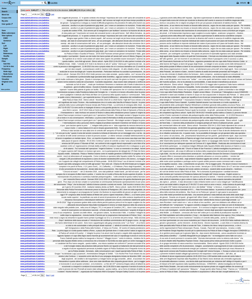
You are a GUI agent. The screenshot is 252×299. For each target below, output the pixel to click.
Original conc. (7, 82)
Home (4, 8)
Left (5, 46)
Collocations (7, 77)
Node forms (8, 74)
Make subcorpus (8, 33)
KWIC (5, 38)
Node (5, 51)
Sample (5, 59)
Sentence (7, 41)
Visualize (5, 79)
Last (52, 14)
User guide (6, 24)
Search (4, 12)
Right (5, 48)
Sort (3, 43)
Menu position (5, 89)
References (8, 54)
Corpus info (6, 18)
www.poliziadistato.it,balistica (32, 54)
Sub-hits (6, 64)
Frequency (6, 69)
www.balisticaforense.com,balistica (34, 18)
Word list (5, 15)
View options (7, 36)
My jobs (5, 21)
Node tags (7, 72)
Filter (4, 61)
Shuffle (6, 56)
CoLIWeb (53, 3)
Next (48, 14)
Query (30, 10)
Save (4, 30)
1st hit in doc (8, 66)
